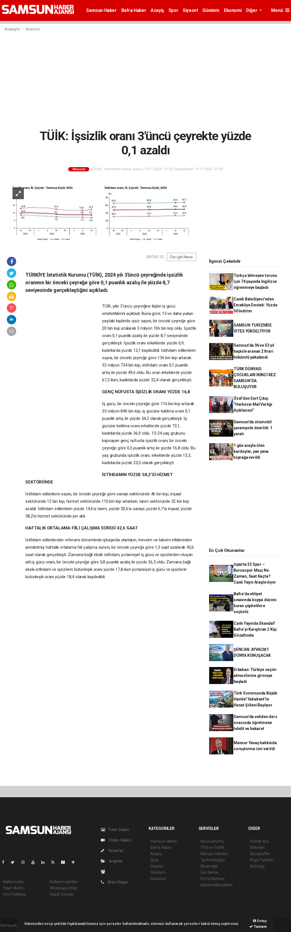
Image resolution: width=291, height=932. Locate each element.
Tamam (258, 926)
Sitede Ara (259, 841)
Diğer (252, 10)
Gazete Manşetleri (216, 885)
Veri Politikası (14, 894)
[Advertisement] (145, 81)
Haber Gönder (62, 894)
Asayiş (157, 10)
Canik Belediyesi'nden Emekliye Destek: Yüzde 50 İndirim (255, 305)
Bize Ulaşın (114, 882)
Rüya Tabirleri (262, 860)
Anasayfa (12, 29)
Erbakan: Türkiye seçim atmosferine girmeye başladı (255, 675)
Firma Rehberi (212, 878)
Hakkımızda (13, 882)
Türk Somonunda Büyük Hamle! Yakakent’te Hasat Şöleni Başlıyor (255, 699)
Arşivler (112, 861)
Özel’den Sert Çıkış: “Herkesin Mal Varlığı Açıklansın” (253, 404)
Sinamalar (209, 866)
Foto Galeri (115, 829)
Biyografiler (260, 853)
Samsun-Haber (101, 10)
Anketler (257, 847)
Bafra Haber (133, 10)
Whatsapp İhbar (63, 888)
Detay (260, 921)
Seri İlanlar (209, 872)
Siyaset (190, 10)
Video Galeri (116, 840)
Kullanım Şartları (64, 882)
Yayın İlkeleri (13, 888)
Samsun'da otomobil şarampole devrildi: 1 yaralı (253, 428)
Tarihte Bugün (212, 860)
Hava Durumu (212, 841)
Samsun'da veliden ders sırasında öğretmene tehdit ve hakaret (255, 722)
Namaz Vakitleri (214, 853)
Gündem (210, 10)
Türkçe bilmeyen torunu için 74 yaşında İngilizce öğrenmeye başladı (255, 281)
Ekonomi (233, 10)
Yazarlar (112, 850)
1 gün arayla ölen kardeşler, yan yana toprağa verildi (251, 451)
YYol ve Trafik (212, 847)
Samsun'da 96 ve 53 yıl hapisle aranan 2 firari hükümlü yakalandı (254, 351)
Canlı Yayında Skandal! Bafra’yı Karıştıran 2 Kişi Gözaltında (255, 629)
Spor (173, 10)
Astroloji (257, 866)
